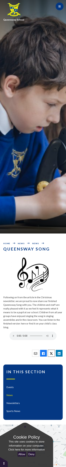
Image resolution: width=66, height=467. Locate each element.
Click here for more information (26, 449)
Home (6, 243)
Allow (21, 454)
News (21, 243)
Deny (31, 454)
